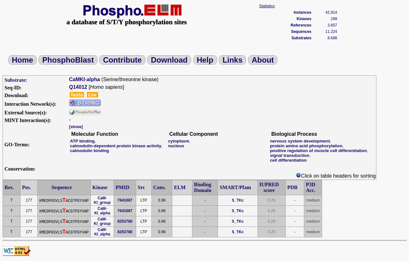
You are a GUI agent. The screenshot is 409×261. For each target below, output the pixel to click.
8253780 (125, 221)
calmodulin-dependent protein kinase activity (115, 145)
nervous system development (300, 141)
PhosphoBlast (68, 60)
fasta (77, 94)
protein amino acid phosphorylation (306, 145)
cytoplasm (178, 141)
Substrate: (15, 80)
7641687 (125, 200)
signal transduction (289, 155)
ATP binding (82, 141)
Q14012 (78, 87)
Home (22, 60)
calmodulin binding (89, 150)
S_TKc (237, 200)
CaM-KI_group (102, 200)
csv (92, 94)
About (263, 60)
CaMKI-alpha (84, 79)
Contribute (122, 60)
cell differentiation (288, 160)
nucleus (176, 145)
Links (232, 60)
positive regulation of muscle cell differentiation (318, 150)
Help (205, 60)
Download (169, 60)
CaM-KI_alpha (102, 210)
